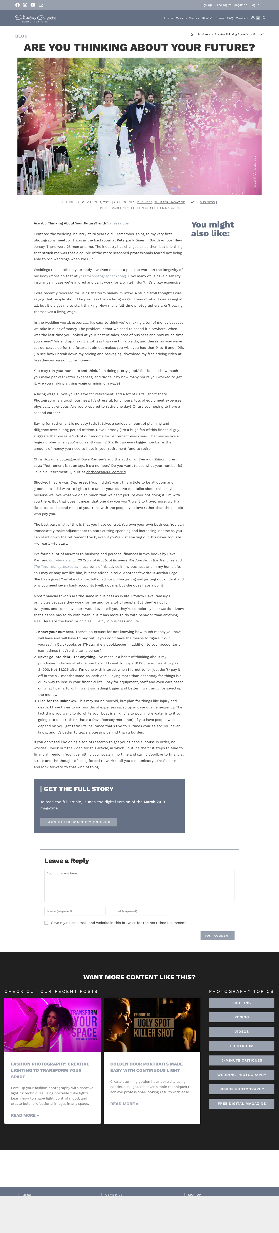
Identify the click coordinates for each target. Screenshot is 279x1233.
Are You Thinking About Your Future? (239, 34)
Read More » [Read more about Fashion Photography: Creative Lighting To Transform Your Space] (25, 1115)
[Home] (192, 34)
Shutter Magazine (170, 202)
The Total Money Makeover (56, 567)
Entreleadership (62, 561)
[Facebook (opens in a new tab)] (18, 5)
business (209, 202)
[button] (242, 1047)
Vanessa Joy (118, 224)
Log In (254, 5)
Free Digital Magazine (231, 5)
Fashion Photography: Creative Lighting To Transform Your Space (51, 1071)
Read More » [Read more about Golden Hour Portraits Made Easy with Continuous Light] (124, 1104)
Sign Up (206, 5)
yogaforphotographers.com (102, 277)
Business (142, 202)
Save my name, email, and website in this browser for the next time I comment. (119, 923)
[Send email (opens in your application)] (41, 5)
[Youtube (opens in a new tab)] (33, 5)
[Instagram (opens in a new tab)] (25, 5)
